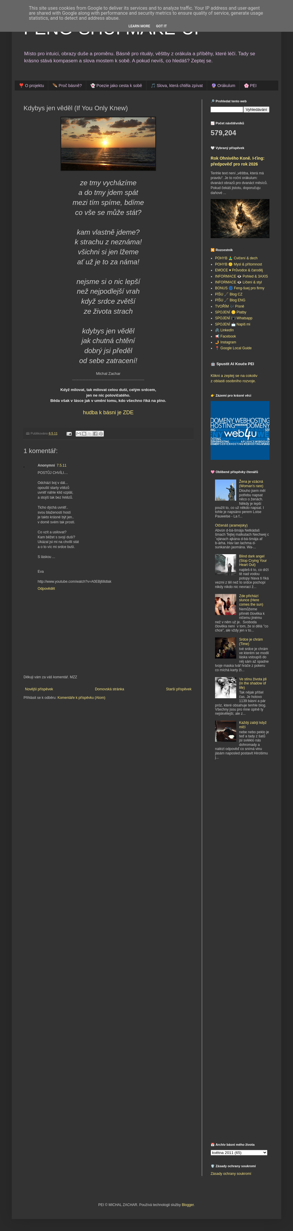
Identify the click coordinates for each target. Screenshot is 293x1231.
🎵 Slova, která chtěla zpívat (177, 85)
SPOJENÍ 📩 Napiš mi (232, 324)
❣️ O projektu (31, 85)
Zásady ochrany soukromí (231, 1174)
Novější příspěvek (39, 689)
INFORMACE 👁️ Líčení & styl (238, 282)
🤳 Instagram (225, 342)
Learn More (139, 26)
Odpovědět (46, 589)
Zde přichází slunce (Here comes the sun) (251, 600)
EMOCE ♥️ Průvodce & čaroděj (239, 270)
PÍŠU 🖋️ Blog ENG (230, 300)
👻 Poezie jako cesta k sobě (116, 85)
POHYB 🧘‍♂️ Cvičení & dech (236, 258)
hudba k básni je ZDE (108, 412)
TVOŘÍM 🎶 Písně (229, 306)
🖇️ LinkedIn (224, 330)
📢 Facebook (225, 336)
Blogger (188, 1205)
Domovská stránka (109, 689)
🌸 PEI (250, 85)
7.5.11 (61, 465)
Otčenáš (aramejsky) (231, 525)
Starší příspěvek (179, 689)
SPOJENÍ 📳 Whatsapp (233, 318)
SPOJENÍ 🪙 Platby (230, 312)
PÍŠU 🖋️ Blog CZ (228, 294)
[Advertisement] (229, 859)
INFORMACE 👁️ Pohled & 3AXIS (241, 276)
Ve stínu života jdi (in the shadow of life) (253, 683)
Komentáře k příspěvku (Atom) (81, 698)
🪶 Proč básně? (67, 85)
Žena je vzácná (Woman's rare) (251, 484)
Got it (161, 26)
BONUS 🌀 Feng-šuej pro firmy (239, 288)
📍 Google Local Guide (233, 348)
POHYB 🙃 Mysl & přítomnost (238, 264)
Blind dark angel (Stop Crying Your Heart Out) (253, 560)
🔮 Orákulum (223, 85)
